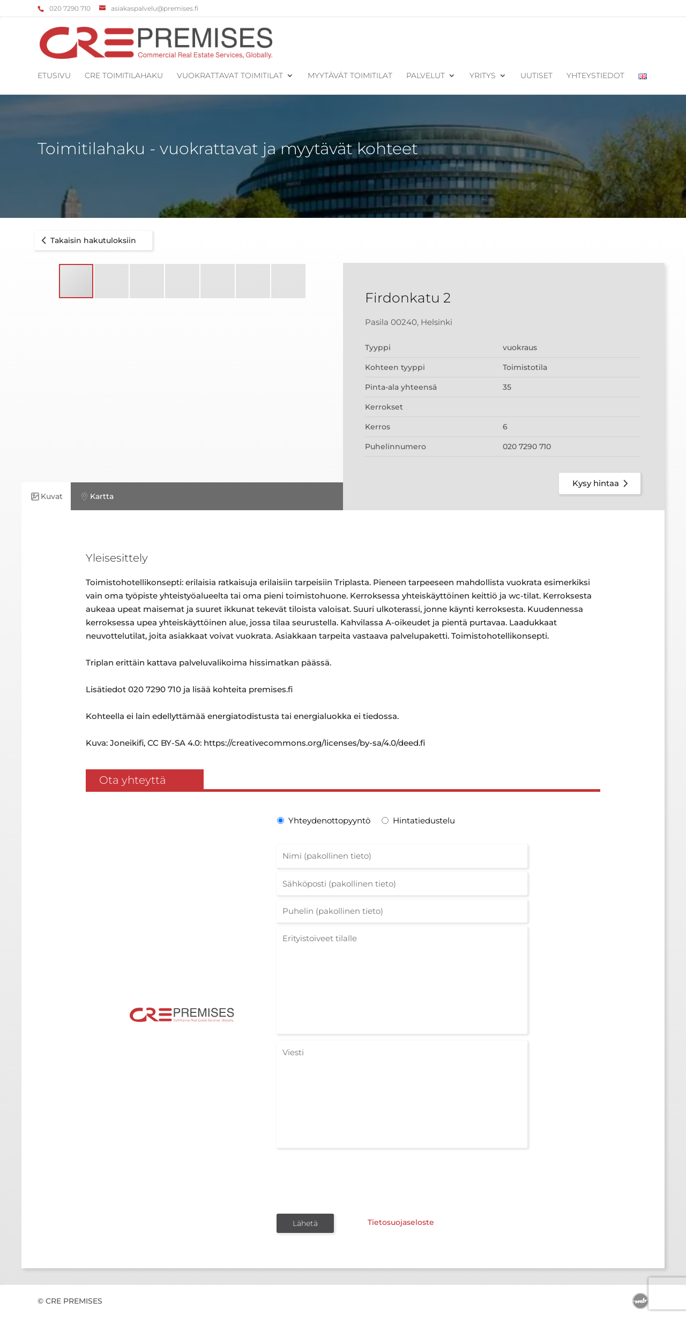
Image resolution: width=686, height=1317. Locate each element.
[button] (112, 281)
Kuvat (46, 496)
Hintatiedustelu (424, 820)
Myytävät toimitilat (350, 76)
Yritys (482, 76)
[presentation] (358, 1180)
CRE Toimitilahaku (124, 76)
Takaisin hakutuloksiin (87, 240)
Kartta (96, 496)
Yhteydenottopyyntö (328, 820)
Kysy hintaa (602, 483)
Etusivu (54, 76)
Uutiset (536, 76)
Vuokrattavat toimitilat (230, 76)
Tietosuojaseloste (401, 1222)
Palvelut (425, 76)
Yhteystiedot (595, 76)
